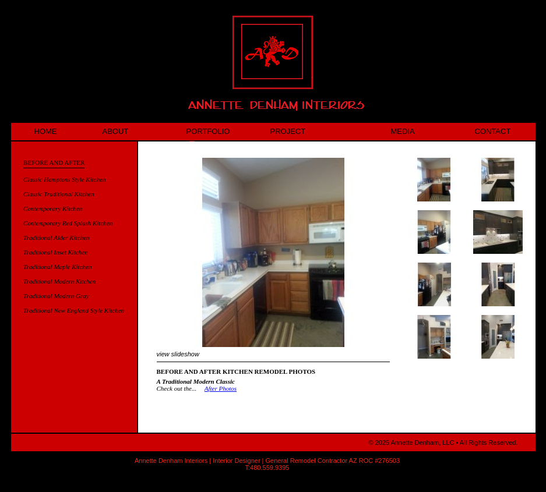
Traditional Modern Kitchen (59, 281)
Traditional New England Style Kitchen (73, 310)
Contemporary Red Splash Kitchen (67, 223)
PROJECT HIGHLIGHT (295, 133)
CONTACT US (493, 133)
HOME (45, 131)
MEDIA (403, 131)
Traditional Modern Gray (56, 295)
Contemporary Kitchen (52, 208)
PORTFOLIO (208, 133)
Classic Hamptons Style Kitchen (64, 179)
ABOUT (116, 131)
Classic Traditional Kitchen (58, 193)
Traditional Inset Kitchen (55, 252)
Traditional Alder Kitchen (56, 237)
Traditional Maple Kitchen (57, 266)
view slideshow (178, 354)
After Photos (221, 388)
